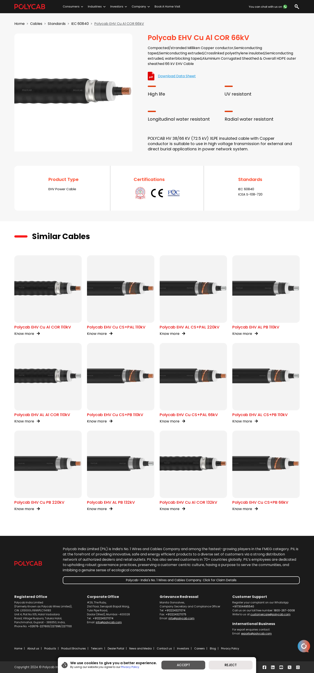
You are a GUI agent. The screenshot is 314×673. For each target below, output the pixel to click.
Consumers (71, 6)
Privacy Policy (230, 648)
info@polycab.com (109, 622)
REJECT (231, 665)
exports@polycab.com (256, 633)
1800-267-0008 (284, 610)
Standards (57, 23)
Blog (213, 648)
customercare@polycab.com (270, 614)
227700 (67, 626)
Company (139, 6)
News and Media (140, 648)
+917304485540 (243, 606)
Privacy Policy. (130, 667)
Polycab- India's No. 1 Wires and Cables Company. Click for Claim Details (181, 580)
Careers (199, 648)
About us (33, 648)
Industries (95, 6)
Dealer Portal (116, 648)
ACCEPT (183, 665)
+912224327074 (103, 618)
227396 (56, 626)
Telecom (97, 648)
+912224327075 (176, 614)
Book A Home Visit (167, 6)
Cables (36, 23)
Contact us (164, 648)
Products (50, 648)
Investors (116, 6)
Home (19, 23)
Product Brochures (73, 648)
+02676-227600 (39, 626)
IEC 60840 (80, 23)
